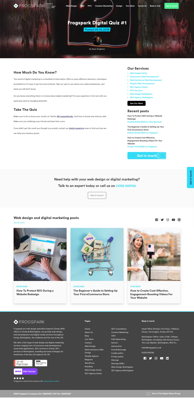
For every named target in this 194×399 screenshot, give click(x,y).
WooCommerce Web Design (94, 352)
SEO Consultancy (119, 330)
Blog (87, 337)
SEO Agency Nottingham (141, 97)
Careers (88, 344)
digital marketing (76, 128)
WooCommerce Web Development (146, 80)
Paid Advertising (118, 340)
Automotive (116, 347)
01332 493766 (148, 354)
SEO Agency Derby (139, 87)
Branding (89, 368)
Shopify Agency (91, 357)
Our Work (130, 7)
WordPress (89, 364)
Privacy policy (117, 358)
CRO (113, 337)
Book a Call (155, 7)
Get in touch (171, 7)
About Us (142, 7)
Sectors (114, 344)
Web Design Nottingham (141, 94)
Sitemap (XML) (117, 365)
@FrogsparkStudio (65, 116)
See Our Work (136, 103)
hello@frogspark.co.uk (151, 349)
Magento (89, 361)
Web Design (71, 7)
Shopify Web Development (142, 83)
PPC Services (136, 90)
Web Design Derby (138, 73)
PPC (90, 7)
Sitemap (115, 361)
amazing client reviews (51, 383)
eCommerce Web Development (144, 76)
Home (87, 330)
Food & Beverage (118, 351)
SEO (82, 7)
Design (119, 7)
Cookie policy (117, 354)
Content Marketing (104, 7)
